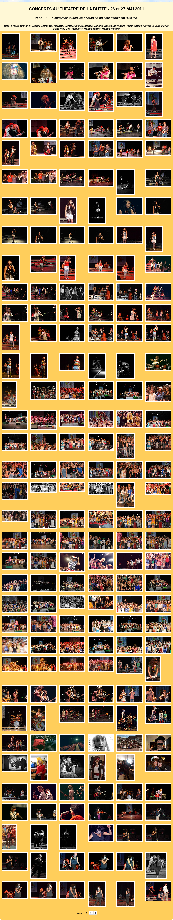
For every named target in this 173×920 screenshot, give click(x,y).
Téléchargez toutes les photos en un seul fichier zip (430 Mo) (94, 17)
